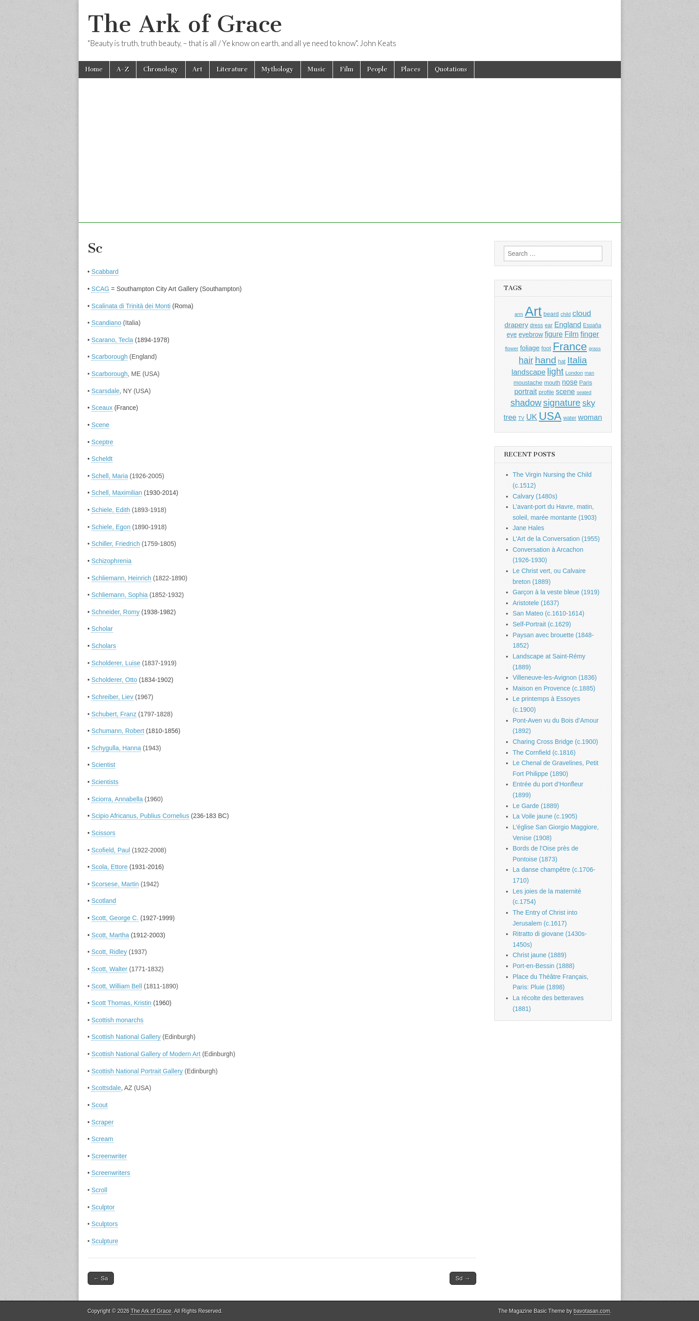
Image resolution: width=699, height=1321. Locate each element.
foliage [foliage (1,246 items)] (529, 348)
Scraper (102, 1122)
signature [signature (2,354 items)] (562, 403)
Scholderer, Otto (114, 679)
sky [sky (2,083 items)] (589, 403)
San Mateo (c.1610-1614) (549, 613)
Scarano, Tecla (112, 339)
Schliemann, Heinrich (121, 578)
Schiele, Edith (110, 509)
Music (317, 69)
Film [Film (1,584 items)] (571, 334)
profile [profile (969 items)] (546, 392)
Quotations (451, 69)
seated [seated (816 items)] (584, 392)
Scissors (103, 833)
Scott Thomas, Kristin (121, 1002)
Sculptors (104, 1223)
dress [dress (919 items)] (536, 325)
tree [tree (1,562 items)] (510, 417)
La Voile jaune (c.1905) (545, 816)
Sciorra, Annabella (117, 799)
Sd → (462, 1278)
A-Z (123, 69)
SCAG (100, 288)
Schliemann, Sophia (119, 594)
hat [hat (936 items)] (562, 361)
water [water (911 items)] (569, 418)
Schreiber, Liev (112, 696)
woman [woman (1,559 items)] (590, 417)
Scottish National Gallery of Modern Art (145, 1054)
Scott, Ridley (109, 951)
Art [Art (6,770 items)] (533, 311)
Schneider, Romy (115, 612)
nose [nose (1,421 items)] (569, 382)
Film (346, 69)
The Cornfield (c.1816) (544, 752)
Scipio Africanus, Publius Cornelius (140, 815)
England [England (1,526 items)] (568, 324)
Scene (100, 424)
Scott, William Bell (116, 986)
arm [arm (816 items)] (519, 314)
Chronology (160, 69)
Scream (102, 1138)
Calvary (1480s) (535, 496)
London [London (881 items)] (574, 373)
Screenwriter (109, 1156)
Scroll (99, 1190)
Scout (99, 1105)
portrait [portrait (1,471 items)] (525, 391)
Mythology (278, 69)
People (377, 69)
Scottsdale (106, 1087)
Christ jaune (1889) (540, 955)
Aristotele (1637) (536, 602)
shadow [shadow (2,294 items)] (526, 403)
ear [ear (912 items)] (549, 325)
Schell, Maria (109, 476)
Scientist (103, 764)
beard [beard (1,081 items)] (551, 313)
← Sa (101, 1278)
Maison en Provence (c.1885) (554, 688)
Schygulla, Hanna (116, 748)
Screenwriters (110, 1172)
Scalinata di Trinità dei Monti (130, 306)
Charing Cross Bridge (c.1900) (555, 741)
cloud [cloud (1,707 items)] (581, 313)
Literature (232, 69)
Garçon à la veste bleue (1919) (556, 592)
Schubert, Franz (113, 714)
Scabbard (104, 271)
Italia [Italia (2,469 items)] (577, 360)
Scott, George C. (114, 917)
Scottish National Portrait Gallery (137, 1071)
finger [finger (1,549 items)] (590, 334)
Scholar (102, 628)
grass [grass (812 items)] (595, 348)
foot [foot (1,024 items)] (546, 348)
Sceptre (102, 442)
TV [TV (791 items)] (521, 418)
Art (197, 69)
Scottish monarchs (117, 1020)
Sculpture (104, 1241)
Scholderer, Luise (115, 663)
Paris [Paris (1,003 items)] (585, 383)
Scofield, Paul (110, 850)
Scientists (104, 781)
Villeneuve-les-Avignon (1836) (555, 677)
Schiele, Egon (110, 527)
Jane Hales (528, 527)
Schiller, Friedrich (115, 543)
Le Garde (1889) (536, 805)
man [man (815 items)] (589, 373)
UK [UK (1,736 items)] (531, 417)
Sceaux (102, 407)
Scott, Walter (109, 969)
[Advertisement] (350, 159)
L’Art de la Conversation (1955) (556, 538)
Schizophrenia (111, 560)
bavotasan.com (592, 1311)
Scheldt (102, 458)
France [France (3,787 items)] (570, 346)
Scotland (103, 900)
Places (411, 69)
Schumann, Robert (117, 730)
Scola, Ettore (109, 866)
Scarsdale (105, 391)
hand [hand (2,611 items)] (545, 360)
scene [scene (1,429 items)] (565, 391)
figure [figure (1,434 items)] (554, 334)
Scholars (103, 645)
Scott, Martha (110, 935)
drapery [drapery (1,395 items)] (516, 325)
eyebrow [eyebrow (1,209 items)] (531, 334)
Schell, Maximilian (116, 492)
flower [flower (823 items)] (511, 348)
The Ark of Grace (185, 24)
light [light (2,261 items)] (555, 371)
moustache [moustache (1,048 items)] (527, 382)
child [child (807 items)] (566, 314)
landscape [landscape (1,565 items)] (528, 372)
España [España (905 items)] (592, 325)
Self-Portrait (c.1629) (542, 624)
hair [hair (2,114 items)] (526, 360)
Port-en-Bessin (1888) (544, 965)
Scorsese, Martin (115, 884)
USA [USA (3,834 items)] (550, 416)
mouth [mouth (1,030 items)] (552, 382)
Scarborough (109, 356)
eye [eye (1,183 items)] (512, 334)
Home (94, 69)
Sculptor (102, 1207)
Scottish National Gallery (125, 1036)
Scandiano (106, 322)
